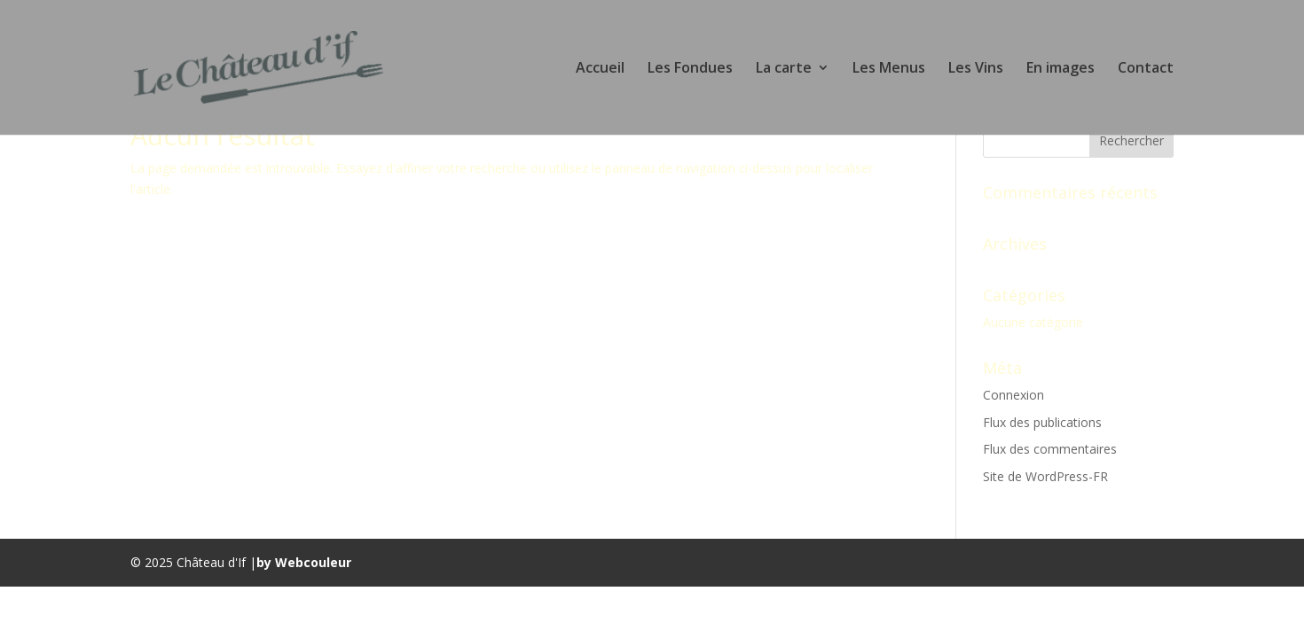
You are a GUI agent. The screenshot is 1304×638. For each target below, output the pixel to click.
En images (1060, 69)
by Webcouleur (303, 562)
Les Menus (888, 69)
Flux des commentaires (1050, 448)
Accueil (600, 69)
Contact (1146, 69)
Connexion (1013, 394)
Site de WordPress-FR (1045, 476)
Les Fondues (690, 69)
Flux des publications (1042, 422)
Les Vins (975, 69)
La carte (784, 69)
